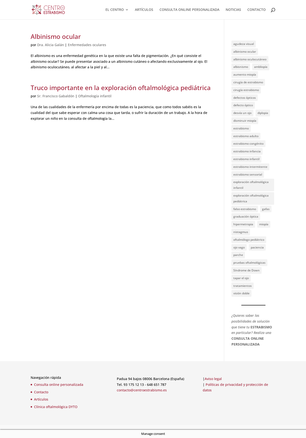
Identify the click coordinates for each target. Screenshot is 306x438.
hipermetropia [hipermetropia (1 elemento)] (243, 224)
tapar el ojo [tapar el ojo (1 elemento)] (241, 278)
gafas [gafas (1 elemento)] (266, 209)
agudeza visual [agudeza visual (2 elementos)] (243, 44)
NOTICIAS (233, 10)
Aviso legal (213, 378)
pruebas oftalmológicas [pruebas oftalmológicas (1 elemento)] (249, 263)
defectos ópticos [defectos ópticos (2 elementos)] (244, 98)
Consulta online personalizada (58, 384)
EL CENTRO (114, 10)
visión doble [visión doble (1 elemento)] (241, 293)
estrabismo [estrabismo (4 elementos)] (241, 128)
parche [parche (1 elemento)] (238, 255)
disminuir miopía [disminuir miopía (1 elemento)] (244, 121)
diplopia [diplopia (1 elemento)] (262, 113)
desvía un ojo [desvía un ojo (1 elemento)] (242, 113)
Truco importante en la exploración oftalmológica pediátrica (121, 87)
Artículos (41, 399)
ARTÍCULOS (144, 10)
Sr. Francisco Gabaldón (55, 96)
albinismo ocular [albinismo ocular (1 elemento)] (244, 51)
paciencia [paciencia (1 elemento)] (257, 247)
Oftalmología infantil (94, 96)
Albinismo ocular (56, 36)
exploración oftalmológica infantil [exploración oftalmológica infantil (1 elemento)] (251, 185)
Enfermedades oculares (87, 44)
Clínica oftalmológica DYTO (55, 406)
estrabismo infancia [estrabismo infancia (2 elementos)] (247, 151)
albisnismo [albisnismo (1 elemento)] (240, 67)
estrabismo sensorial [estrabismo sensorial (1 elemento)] (247, 174)
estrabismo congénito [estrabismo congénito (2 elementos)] (248, 143)
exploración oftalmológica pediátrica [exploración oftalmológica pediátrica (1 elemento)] (251, 198)
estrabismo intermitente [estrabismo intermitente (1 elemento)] (250, 167)
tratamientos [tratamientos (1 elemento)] (242, 286)
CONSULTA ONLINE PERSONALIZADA (189, 10)
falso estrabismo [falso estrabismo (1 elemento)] (244, 209)
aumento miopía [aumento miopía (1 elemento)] (244, 74)
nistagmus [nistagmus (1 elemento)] (240, 232)
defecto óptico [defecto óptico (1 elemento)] (243, 105)
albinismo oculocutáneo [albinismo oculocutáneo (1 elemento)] (249, 59)
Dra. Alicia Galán (50, 44)
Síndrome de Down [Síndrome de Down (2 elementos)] (246, 270)
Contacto (41, 392)
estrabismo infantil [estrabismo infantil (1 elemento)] (246, 159)
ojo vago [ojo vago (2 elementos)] (239, 247)
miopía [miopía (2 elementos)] (263, 224)
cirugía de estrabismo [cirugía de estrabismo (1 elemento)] (248, 82)
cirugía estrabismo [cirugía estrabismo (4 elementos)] (246, 90)
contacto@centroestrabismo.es (142, 390)
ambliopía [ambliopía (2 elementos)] (260, 67)
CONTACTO (256, 10)
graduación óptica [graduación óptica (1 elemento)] (245, 216)
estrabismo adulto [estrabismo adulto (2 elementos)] (245, 136)
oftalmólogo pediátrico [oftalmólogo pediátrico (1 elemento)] (248, 240)
